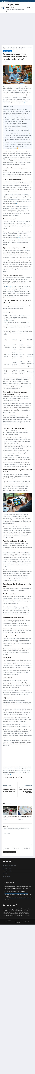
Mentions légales (8, 871)
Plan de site (6, 876)
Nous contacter (7, 868)
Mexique (7, 320)
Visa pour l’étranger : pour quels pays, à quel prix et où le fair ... (24, 817)
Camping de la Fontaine (12, 6)
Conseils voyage (11, 47)
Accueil (4, 47)
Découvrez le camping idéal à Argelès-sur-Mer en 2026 (18, 886)
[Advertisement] (14, 28)
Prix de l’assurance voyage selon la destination (16, 891)
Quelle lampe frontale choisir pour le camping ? (16, 893)
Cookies (5, 873)
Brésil (18, 237)
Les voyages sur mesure (9, 286)
